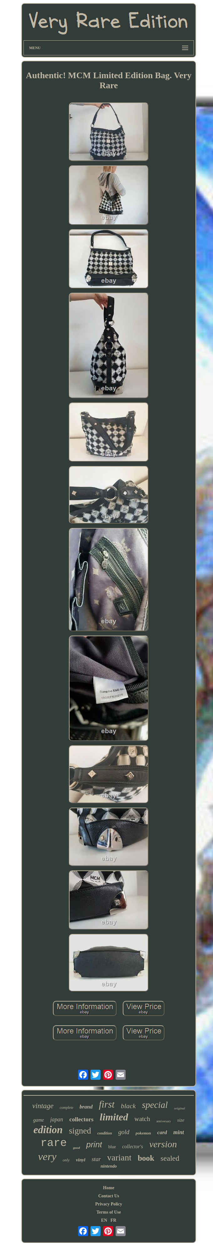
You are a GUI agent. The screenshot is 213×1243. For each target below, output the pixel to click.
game (38, 1120)
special (155, 1105)
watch (142, 1119)
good (76, 1147)
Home (108, 1187)
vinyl (80, 1159)
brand (86, 1107)
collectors (81, 1119)
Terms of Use (108, 1212)
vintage (43, 1106)
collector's (132, 1146)
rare (53, 1143)
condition (104, 1133)
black (128, 1106)
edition (48, 1129)
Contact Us (108, 1196)
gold (123, 1132)
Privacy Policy (108, 1204)
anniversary (163, 1121)
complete (66, 1107)
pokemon (143, 1133)
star (96, 1159)
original (179, 1108)
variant (119, 1157)
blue (112, 1146)
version (163, 1144)
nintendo (109, 1166)
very (47, 1156)
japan (56, 1119)
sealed (170, 1158)
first (107, 1104)
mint (178, 1132)
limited (114, 1117)
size (180, 1120)
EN (104, 1220)
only (66, 1160)
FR (114, 1220)
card (162, 1132)
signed (80, 1130)
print (94, 1144)
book (146, 1158)
